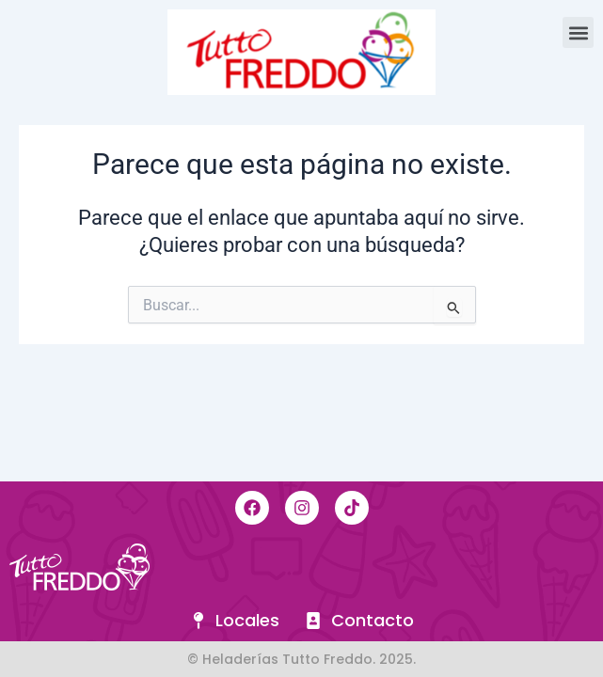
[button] (578, 32)
